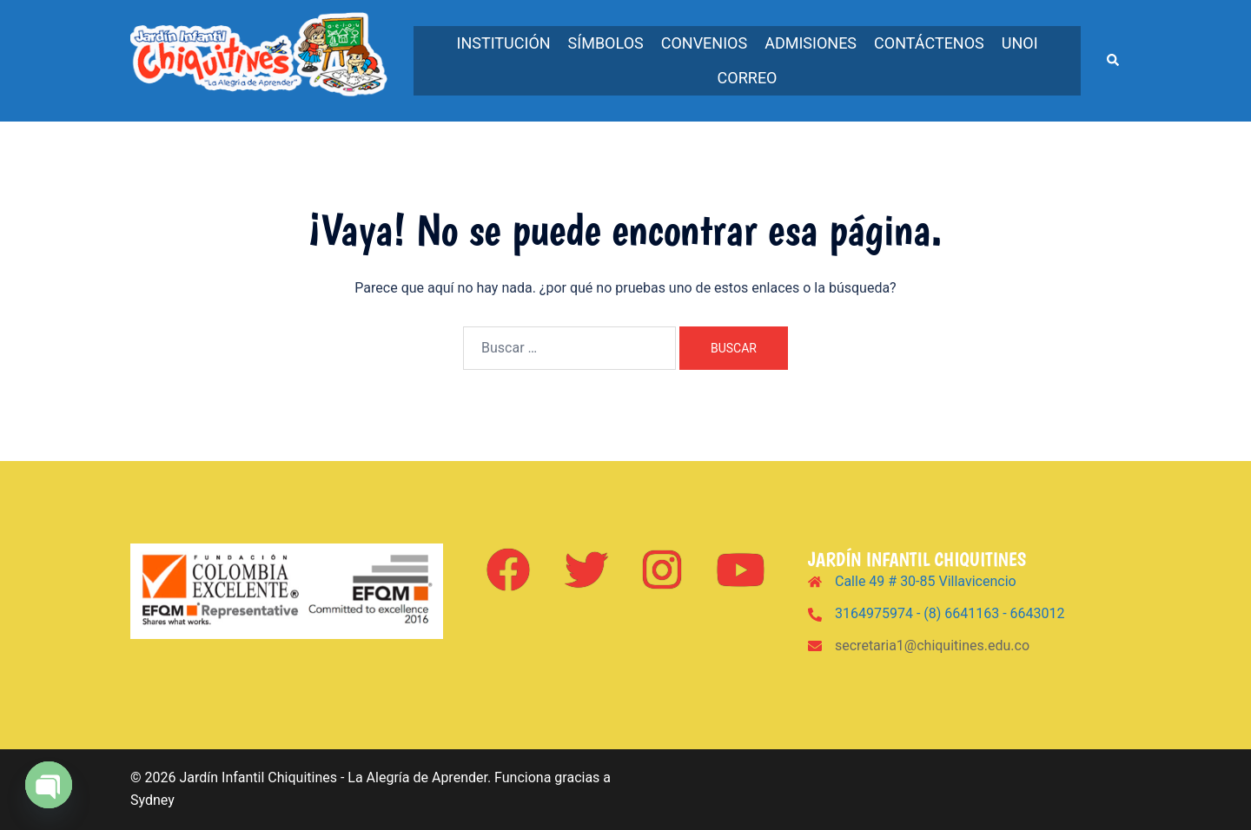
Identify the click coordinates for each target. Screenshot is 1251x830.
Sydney (152, 800)
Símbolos (606, 43)
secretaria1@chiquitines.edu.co (932, 645)
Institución (504, 43)
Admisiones (810, 43)
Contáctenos (929, 43)
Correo (748, 78)
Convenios (704, 43)
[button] (1114, 61)
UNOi (1020, 43)
